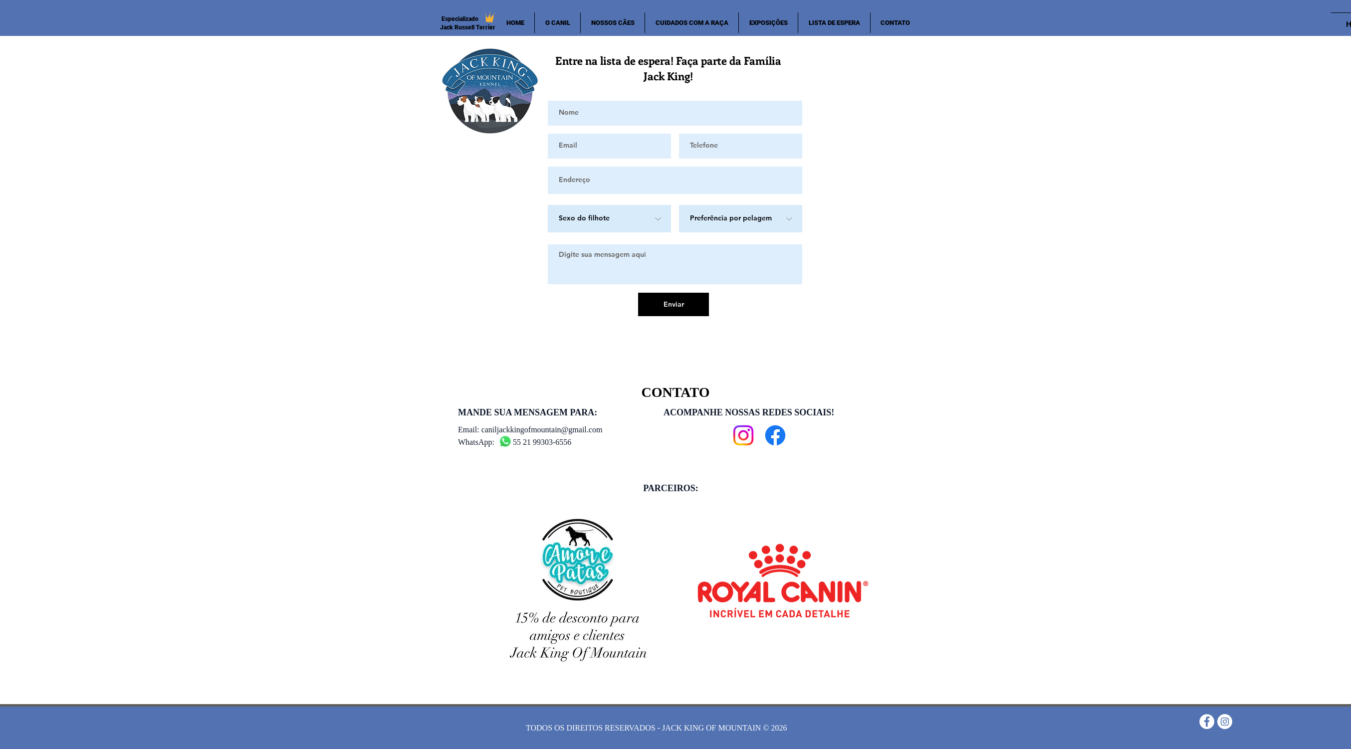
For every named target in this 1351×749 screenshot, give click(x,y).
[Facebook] (775, 435)
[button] (613, 22)
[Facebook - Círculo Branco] (1206, 721)
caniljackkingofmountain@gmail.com (542, 429)
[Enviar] (673, 304)
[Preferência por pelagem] (740, 218)
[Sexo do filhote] (609, 218)
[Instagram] (743, 435)
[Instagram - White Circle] (1224, 721)
